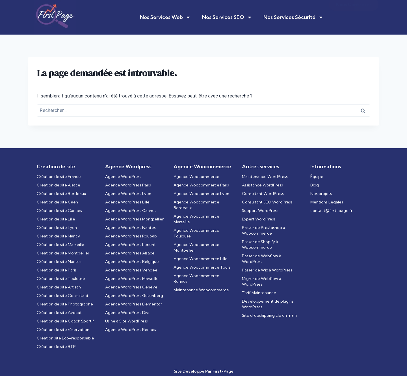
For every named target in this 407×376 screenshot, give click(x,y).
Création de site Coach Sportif (65, 321)
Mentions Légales (326, 202)
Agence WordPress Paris (128, 185)
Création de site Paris (57, 270)
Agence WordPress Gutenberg (134, 295)
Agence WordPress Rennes (130, 329)
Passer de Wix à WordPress (267, 270)
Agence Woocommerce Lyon (201, 193)
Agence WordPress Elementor (133, 304)
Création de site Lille (56, 219)
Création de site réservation (63, 329)
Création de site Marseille (60, 244)
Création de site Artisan (59, 287)
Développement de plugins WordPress (267, 304)
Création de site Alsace (58, 185)
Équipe (316, 176)
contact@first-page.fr (331, 210)
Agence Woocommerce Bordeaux (196, 204)
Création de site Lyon (57, 227)
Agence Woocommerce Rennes (196, 278)
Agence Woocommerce (196, 176)
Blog (314, 185)
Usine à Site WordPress (126, 321)
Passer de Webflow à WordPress (261, 258)
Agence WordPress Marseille (132, 278)
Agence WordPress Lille (127, 202)
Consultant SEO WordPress (267, 202)
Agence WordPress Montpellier (134, 219)
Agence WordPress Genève (131, 287)
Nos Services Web (165, 17)
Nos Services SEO (227, 17)
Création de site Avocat (59, 312)
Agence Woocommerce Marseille (196, 219)
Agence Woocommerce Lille (201, 258)
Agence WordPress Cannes (130, 210)
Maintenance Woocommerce (201, 289)
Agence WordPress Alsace (130, 253)
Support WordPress (260, 210)
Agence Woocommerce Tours (202, 267)
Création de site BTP (56, 346)
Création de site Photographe (65, 304)
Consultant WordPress (263, 193)
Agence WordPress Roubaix (131, 236)
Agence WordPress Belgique (132, 261)
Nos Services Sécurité (293, 17)
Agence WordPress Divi (127, 312)
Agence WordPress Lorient (130, 244)
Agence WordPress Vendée (131, 270)
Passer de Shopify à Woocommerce (260, 244)
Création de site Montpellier (63, 253)
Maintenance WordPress (265, 176)
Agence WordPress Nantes (130, 227)
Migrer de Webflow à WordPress (261, 281)
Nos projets (321, 193)
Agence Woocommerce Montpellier (196, 247)
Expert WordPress (259, 219)
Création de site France (59, 176)
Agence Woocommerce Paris (201, 185)
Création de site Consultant (62, 295)
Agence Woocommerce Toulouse (196, 233)
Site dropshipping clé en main (269, 315)
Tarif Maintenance (259, 292)
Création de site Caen (57, 202)
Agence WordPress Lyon (128, 193)
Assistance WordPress (262, 185)
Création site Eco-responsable (65, 338)
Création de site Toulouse (61, 278)
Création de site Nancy (58, 236)
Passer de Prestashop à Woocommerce (263, 230)
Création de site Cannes (59, 210)
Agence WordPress (123, 176)
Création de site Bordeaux (61, 193)
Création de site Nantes (59, 261)
